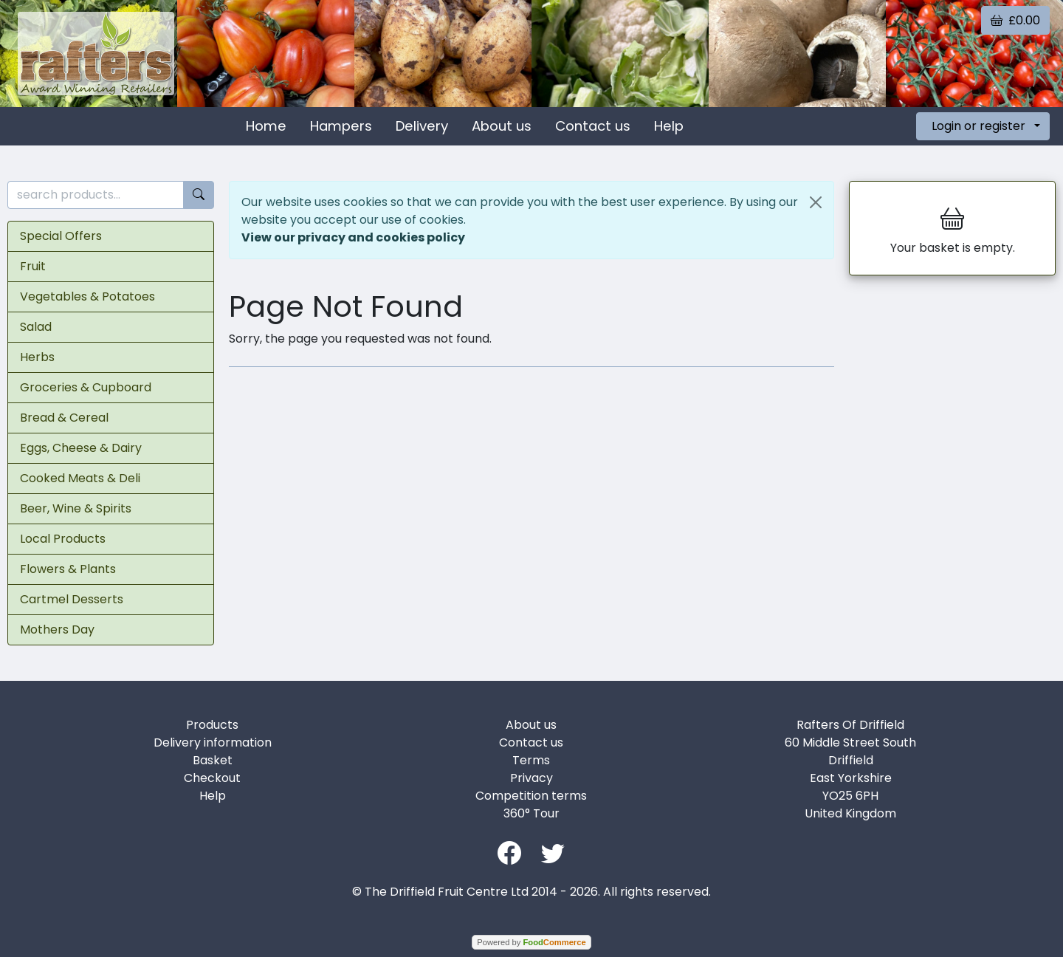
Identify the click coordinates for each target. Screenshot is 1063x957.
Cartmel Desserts (71, 599)
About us (502, 126)
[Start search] (198, 195)
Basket (213, 760)
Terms (531, 760)
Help (669, 126)
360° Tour (531, 813)
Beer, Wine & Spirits (75, 508)
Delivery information (213, 742)
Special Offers (61, 235)
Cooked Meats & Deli (80, 478)
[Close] (815, 202)
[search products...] (95, 195)
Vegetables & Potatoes (87, 296)
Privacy (531, 777)
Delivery (422, 126)
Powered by (531, 942)
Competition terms (531, 795)
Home (266, 126)
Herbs (37, 357)
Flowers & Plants (68, 568)
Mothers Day (57, 629)
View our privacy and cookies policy (353, 237)
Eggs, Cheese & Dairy (81, 447)
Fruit (33, 266)
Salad (36, 326)
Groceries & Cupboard (85, 387)
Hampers (341, 126)
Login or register (978, 125)
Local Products (63, 538)
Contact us (592, 126)
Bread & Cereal (64, 417)
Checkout (212, 777)
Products (212, 724)
